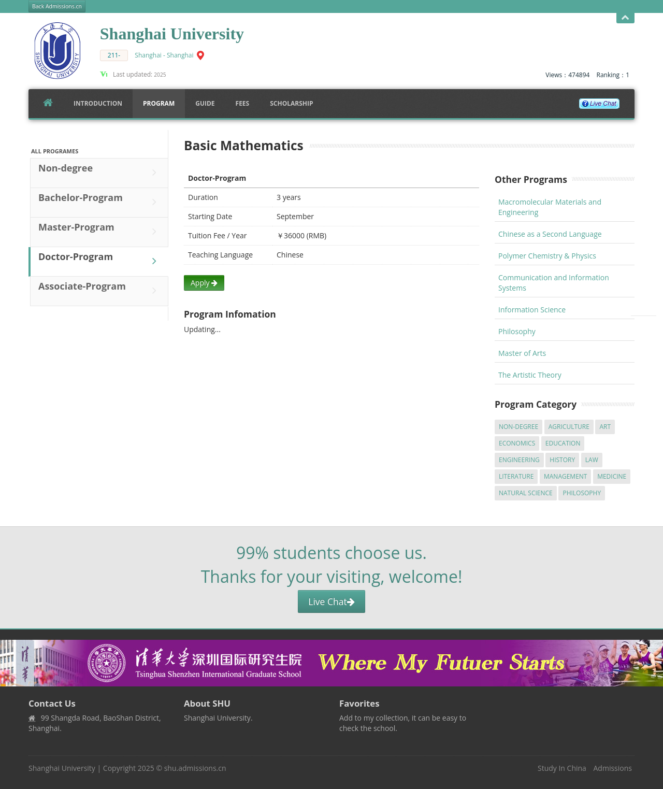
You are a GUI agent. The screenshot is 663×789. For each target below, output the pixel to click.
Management (565, 476)
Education (563, 443)
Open (625, 18)
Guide (204, 103)
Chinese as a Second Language (550, 234)
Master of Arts (522, 353)
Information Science (532, 309)
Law (591, 459)
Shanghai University (61, 768)
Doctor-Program (100, 261)
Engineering (519, 459)
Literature (516, 476)
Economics (517, 443)
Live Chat (331, 601)
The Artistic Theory (529, 375)
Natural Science (526, 493)
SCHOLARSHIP (291, 103)
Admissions (613, 768)
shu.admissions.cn (195, 768)
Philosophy (517, 331)
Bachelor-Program (100, 202)
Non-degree (100, 172)
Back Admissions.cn (57, 6)
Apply (204, 283)
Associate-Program (100, 291)
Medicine (611, 476)
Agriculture (569, 426)
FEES (243, 103)
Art (605, 426)
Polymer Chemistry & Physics (547, 256)
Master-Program (100, 231)
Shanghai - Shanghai (164, 55)
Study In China (562, 768)
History (562, 459)
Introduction (98, 103)
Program (159, 103)
